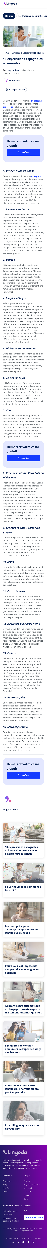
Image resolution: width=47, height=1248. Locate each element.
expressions (9, 107)
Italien (26, 1199)
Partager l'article (15, 89)
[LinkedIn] (13, 1242)
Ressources (8, 1215)
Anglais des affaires (32, 1185)
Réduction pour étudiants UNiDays (11, 1220)
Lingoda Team (13, 70)
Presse (6, 1192)
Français (27, 1192)
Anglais (27, 1181)
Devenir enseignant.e (34, 1217)
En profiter (23, 152)
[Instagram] (33, 1242)
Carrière (6, 1188)
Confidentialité (26, 1238)
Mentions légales (12, 1238)
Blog (9, 15)
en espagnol (36, 100)
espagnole (36, 176)
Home (6, 53)
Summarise (12, 80)
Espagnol (27, 1195)
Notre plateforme (10, 1211)
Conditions (37, 1238)
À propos (7, 1181)
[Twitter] (18, 1242)
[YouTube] (23, 1242)
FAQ (25, 1211)
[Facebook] (28, 1242)
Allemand (28, 1188)
